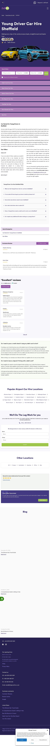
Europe (14, 465)
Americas (29, 465)
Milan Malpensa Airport (41, 399)
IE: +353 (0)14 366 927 (8, 678)
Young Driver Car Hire (9, 15)
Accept (21, 739)
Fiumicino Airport (9, 397)
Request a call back (43, 2)
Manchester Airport (29, 399)
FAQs (3, 663)
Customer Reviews (7, 693)
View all (25, 334)
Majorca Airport (17, 399)
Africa (35, 465)
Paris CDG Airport (29, 402)
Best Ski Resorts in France (9, 713)
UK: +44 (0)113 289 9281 (8, 675)
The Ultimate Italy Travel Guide (10, 708)
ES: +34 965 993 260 (7, 681)
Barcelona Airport (30, 394)
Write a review (42, 243)
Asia (41, 465)
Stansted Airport (40, 402)
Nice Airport (19, 402)
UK (9, 465)
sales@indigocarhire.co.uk (39, 172)
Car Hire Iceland (6, 718)
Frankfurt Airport (20, 397)
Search (46, 73)
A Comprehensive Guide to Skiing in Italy (13, 710)
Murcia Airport (9, 402)
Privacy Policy (5, 666)
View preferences (43, 739)
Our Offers (5, 236)
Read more (3, 554)
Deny (32, 739)
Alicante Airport (8, 394)
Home (3, 15)
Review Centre (6, 696)
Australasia (21, 465)
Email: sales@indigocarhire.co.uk (10, 685)
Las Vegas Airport (7, 399)
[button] (47, 730)
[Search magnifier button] (3, 2)
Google (4, 699)
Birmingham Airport (19, 394)
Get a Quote (43, 500)
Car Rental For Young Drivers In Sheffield (12, 232)
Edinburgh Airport (42, 394)
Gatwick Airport (30, 397)
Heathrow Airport (41, 397)
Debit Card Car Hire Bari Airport (10, 716)
